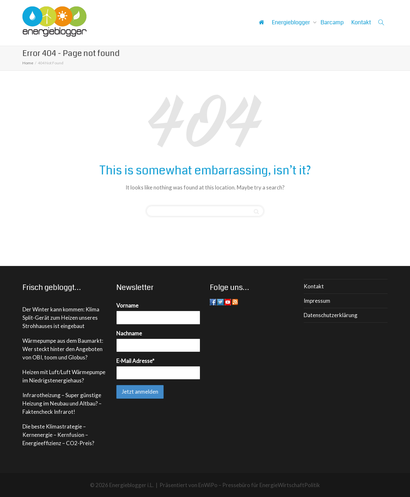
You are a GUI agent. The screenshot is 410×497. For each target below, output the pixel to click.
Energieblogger (291, 22)
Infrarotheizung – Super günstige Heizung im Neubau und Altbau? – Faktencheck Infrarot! (62, 403)
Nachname (129, 333)
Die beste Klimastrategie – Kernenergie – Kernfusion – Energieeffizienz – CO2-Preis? (58, 434)
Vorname (127, 305)
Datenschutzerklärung (330, 315)
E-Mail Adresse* (135, 360)
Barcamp (332, 22)
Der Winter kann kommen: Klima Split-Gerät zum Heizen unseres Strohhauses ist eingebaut (60, 317)
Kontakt (361, 22)
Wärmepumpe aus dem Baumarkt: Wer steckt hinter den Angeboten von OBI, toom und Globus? (62, 349)
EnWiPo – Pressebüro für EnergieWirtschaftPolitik (259, 485)
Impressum (317, 300)
